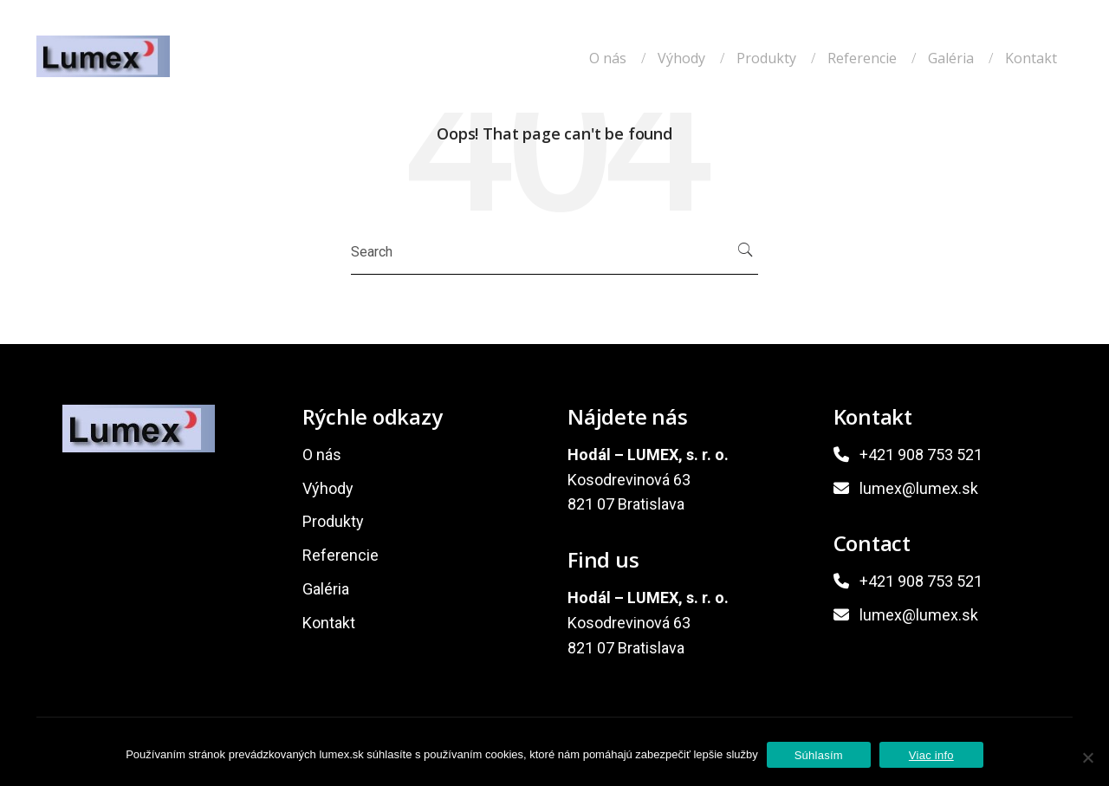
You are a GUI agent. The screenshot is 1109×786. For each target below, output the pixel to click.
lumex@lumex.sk (918, 488)
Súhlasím (818, 755)
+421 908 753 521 (921, 454)
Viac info (931, 755)
